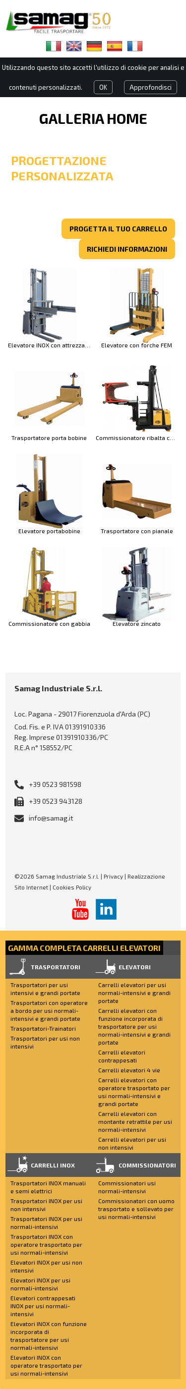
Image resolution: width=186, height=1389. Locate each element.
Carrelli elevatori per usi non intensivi (132, 1143)
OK (103, 87)
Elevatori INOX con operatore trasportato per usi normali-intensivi (46, 1365)
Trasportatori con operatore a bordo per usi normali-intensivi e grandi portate (49, 1010)
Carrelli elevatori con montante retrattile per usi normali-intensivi (135, 1121)
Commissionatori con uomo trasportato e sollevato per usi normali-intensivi (136, 1208)
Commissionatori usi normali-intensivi (127, 1186)
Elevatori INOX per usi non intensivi (46, 1266)
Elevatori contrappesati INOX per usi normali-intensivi (42, 1305)
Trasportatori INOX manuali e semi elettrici (48, 1186)
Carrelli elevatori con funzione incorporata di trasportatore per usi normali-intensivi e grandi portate (134, 1026)
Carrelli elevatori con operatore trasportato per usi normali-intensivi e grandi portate (134, 1091)
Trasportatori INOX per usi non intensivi (46, 1204)
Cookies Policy (72, 887)
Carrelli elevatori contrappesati (121, 1056)
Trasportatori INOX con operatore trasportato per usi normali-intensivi (46, 1244)
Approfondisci (150, 87)
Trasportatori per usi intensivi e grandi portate (45, 988)
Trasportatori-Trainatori (43, 1028)
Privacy (113, 876)
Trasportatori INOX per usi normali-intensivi (46, 1222)
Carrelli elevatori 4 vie (129, 1069)
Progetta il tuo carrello (118, 228)
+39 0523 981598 (55, 784)
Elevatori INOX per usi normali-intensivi (40, 1284)
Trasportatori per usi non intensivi (45, 1042)
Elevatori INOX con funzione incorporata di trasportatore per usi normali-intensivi (48, 1335)
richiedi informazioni (127, 249)
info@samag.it (51, 818)
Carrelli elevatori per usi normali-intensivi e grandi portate (134, 992)
